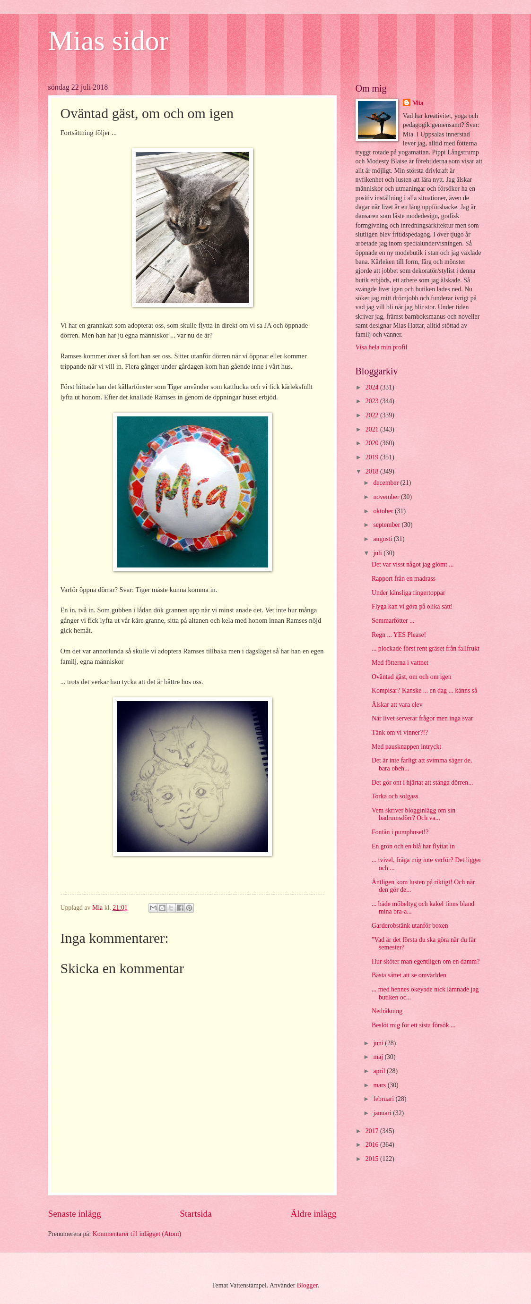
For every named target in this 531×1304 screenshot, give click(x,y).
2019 (373, 457)
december (386, 482)
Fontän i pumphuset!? (400, 832)
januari (383, 1113)
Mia (418, 103)
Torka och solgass (395, 796)
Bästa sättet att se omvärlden (409, 975)
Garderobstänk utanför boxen (410, 925)
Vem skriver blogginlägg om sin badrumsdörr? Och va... (413, 814)
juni (379, 1043)
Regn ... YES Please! (399, 634)
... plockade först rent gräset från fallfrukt (425, 648)
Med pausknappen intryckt (406, 746)
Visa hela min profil (382, 347)
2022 (373, 415)
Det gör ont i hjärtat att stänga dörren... (422, 782)
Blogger (307, 1285)
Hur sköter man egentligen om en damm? (425, 961)
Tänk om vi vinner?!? (400, 732)
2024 (373, 387)
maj (378, 1056)
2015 (373, 1158)
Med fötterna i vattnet (400, 662)
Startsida (196, 1214)
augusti (383, 538)
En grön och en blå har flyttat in (413, 846)
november (387, 496)
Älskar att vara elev (397, 704)
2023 (373, 401)
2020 (373, 443)
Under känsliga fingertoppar (408, 592)
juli (378, 553)
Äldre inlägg (313, 1214)
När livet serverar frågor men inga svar (422, 718)
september (387, 524)
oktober (384, 511)
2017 (373, 1131)
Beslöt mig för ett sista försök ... (413, 1025)
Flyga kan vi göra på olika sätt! (412, 606)
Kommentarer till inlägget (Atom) (137, 1233)
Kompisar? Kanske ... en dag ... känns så (424, 690)
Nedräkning (387, 1011)
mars (380, 1085)
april (380, 1071)
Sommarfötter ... (393, 620)
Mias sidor (108, 40)
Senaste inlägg (74, 1214)
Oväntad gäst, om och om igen (412, 676)
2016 (373, 1144)
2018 (373, 471)
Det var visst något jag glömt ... (413, 564)
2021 (373, 429)
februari (384, 1098)
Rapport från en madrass (403, 578)
